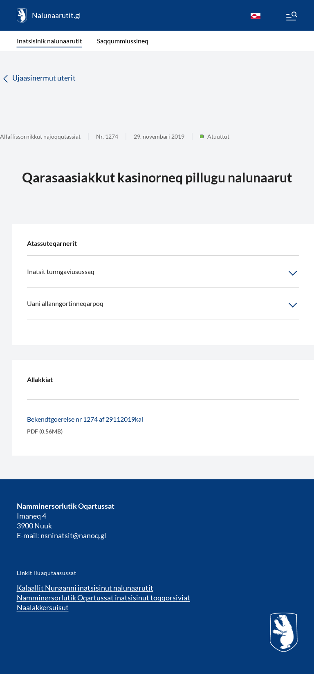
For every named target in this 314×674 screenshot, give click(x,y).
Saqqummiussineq (122, 41)
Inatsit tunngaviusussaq (163, 273)
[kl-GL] (255, 15)
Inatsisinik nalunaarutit (49, 41)
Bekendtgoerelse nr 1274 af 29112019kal (85, 419)
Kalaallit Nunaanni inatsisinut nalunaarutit (85, 587)
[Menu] (291, 17)
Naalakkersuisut (43, 607)
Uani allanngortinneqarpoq (163, 305)
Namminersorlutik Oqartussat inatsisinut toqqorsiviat (103, 597)
